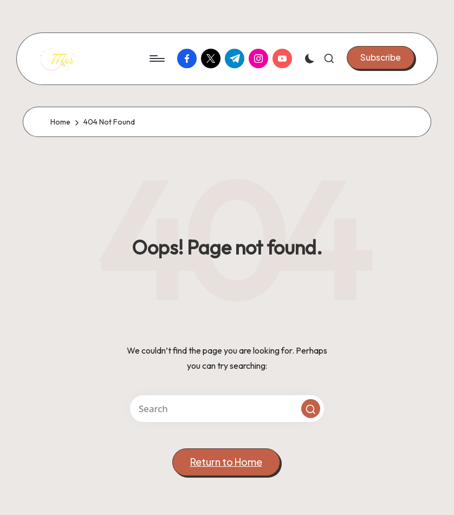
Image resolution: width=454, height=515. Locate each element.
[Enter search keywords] (227, 408)
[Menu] (156, 58)
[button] (380, 57)
